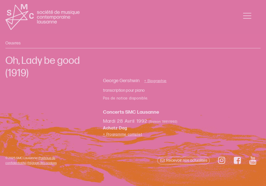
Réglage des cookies (42, 163)
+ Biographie (155, 81)
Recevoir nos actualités (183, 160)
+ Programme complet (122, 134)
